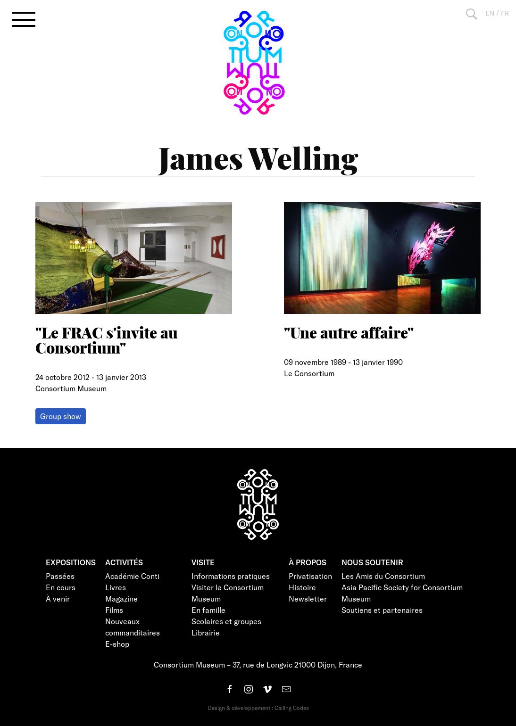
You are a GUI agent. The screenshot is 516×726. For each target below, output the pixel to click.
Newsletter (308, 598)
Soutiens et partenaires (382, 609)
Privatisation (310, 575)
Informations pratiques (230, 575)
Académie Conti (132, 575)
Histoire (302, 587)
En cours (60, 587)
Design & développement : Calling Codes (258, 707)
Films (114, 609)
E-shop (117, 643)
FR (505, 13)
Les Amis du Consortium (383, 575)
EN (489, 13)
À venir (58, 598)
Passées (60, 575)
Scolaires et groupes (226, 621)
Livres (115, 587)
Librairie (205, 632)
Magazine (121, 598)
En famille (208, 609)
